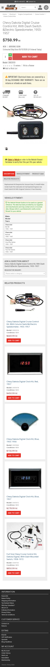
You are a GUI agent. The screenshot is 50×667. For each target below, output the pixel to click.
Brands (4, 635)
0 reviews (17, 65)
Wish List (5, 655)
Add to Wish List (10, 68)
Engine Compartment (25, 14)
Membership (6, 660)
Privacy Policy (6, 612)
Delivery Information (8, 610)
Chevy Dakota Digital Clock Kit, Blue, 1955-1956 (23, 440)
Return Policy (6, 598)
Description (9, 174)
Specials (4, 639)
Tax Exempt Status (8, 603)
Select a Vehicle (14, 159)
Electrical (12, 14)
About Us (5, 608)
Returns (4, 626)
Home (5, 14)
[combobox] (25, 273)
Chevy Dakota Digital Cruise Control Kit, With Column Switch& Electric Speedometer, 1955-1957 (23, 324)
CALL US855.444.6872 (37, 96)
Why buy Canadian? (8, 605)
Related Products (11, 179)
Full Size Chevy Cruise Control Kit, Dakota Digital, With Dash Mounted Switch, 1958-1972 (23, 557)
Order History (6, 653)
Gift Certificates (7, 637)
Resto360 (5, 596)
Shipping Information (9, 601)
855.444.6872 (20, 1)
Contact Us (30, 1)
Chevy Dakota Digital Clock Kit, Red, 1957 (22, 382)
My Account (6, 651)
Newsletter (5, 658)
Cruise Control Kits (9, 16)
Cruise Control (39, 14)
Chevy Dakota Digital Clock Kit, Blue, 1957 (23, 497)
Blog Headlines (7, 642)
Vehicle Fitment (23, 174)
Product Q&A (38, 174)
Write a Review (28, 65)
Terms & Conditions (8, 615)
